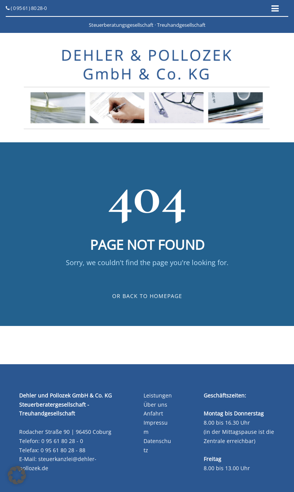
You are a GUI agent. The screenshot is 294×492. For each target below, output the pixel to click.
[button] (17, 475)
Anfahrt (153, 413)
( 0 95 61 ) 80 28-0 (26, 8)
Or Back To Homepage (147, 296)
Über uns (155, 404)
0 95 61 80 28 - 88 (63, 450)
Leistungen (158, 395)
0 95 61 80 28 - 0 (62, 441)
